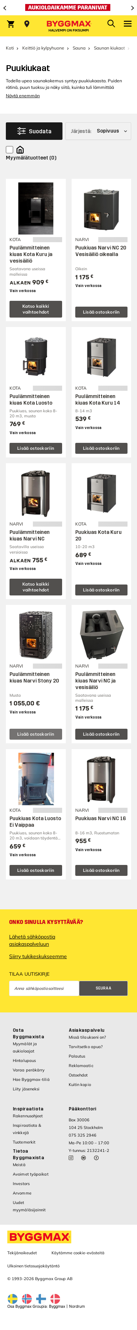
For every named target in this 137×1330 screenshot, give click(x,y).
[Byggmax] (69, 26)
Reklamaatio (81, 1065)
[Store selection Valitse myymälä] (27, 24)
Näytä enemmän (23, 95)
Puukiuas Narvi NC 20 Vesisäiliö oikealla (100, 251)
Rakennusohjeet (28, 1115)
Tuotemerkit (24, 1142)
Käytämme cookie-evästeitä (78, 1252)
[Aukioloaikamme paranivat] (68, 7)
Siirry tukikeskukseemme (38, 956)
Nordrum (77, 1306)
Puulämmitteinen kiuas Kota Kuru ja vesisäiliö (30, 254)
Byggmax (57, 1306)
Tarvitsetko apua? (86, 1046)
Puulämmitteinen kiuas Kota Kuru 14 (97, 399)
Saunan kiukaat (109, 48)
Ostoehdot (78, 1075)
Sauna (79, 48)
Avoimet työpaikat (31, 1174)
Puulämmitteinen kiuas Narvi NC (29, 535)
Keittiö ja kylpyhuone (43, 48)
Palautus (77, 1056)
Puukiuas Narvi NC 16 (100, 818)
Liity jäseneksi (26, 1088)
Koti (10, 48)
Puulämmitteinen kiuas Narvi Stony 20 (34, 677)
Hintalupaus (24, 1060)
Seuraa (103, 988)
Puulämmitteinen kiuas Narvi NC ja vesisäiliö (95, 680)
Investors (21, 1183)
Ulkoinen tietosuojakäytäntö (33, 1265)
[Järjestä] (98, 131)
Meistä (19, 1164)
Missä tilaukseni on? (87, 1037)
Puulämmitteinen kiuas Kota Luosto (30, 399)
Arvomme (22, 1193)
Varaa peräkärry (29, 1070)
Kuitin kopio (80, 1084)
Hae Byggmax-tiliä (31, 1079)
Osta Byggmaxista (28, 1033)
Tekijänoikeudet (22, 1252)
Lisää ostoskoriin (101, 312)
